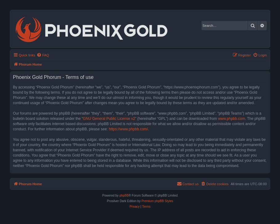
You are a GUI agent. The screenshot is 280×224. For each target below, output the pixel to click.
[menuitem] (43, 55)
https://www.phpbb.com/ (128, 129)
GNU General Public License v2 (109, 118)
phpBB (124, 195)
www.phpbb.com (231, 118)
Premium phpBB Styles (157, 201)
